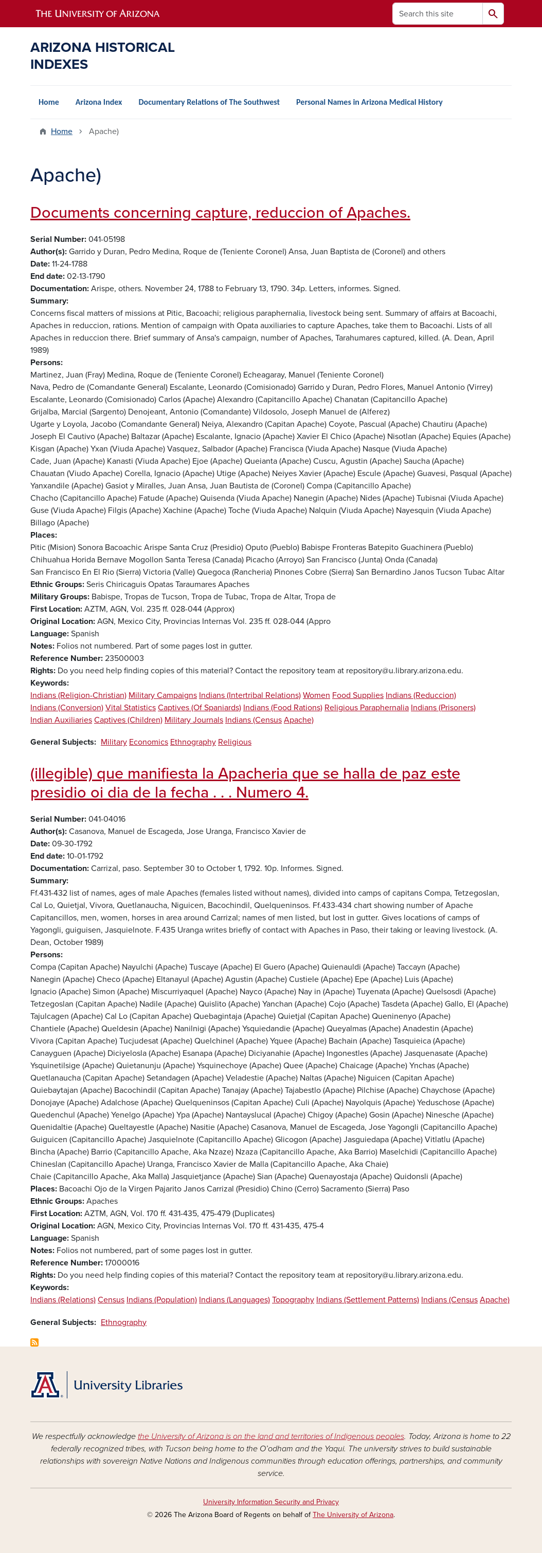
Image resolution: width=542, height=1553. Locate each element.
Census (111, 1300)
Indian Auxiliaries (61, 720)
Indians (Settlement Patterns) (367, 1300)
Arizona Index (99, 102)
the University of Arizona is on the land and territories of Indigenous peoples (271, 1436)
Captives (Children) (128, 720)
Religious (234, 742)
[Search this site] (437, 14)
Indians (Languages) (234, 1300)
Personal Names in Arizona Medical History (369, 102)
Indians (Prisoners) (443, 708)
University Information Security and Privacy (271, 1502)
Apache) (299, 720)
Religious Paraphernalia (366, 708)
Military (114, 742)
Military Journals (194, 720)
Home (49, 102)
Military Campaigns (163, 695)
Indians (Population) (162, 1300)
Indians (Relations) (63, 1300)
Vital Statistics (130, 708)
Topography (293, 1300)
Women (316, 695)
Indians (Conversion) (66, 708)
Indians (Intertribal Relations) (250, 695)
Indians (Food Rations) (282, 708)
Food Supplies (358, 695)
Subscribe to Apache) (34, 1342)
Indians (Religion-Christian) (78, 695)
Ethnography (193, 742)
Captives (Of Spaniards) (199, 708)
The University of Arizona (353, 1514)
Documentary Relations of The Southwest (209, 102)
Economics (148, 742)
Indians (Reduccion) (421, 695)
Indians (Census (253, 720)
